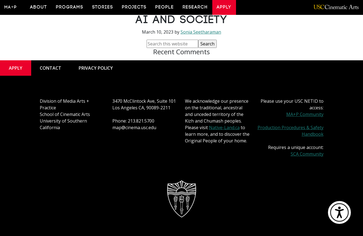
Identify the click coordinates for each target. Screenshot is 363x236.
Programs (69, 7)
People (164, 7)
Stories (102, 7)
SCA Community (307, 154)
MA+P (10, 7)
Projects (134, 7)
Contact (50, 68)
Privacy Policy (96, 68)
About (38, 7)
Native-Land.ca (224, 127)
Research (195, 7)
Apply (224, 7)
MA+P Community (305, 114)
